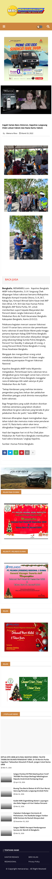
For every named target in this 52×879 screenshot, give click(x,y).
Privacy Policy (34, 861)
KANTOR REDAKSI (12, 857)
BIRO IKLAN (33, 857)
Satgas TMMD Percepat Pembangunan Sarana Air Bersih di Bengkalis (29, 828)
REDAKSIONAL (10, 861)
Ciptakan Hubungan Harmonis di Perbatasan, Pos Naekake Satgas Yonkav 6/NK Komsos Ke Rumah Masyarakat (30, 815)
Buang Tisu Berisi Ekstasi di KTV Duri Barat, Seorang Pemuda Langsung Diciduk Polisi (31, 789)
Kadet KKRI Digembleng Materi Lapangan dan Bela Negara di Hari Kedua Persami (30, 801)
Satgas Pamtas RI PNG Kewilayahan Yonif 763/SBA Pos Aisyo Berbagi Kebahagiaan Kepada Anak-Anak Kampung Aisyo (31, 776)
